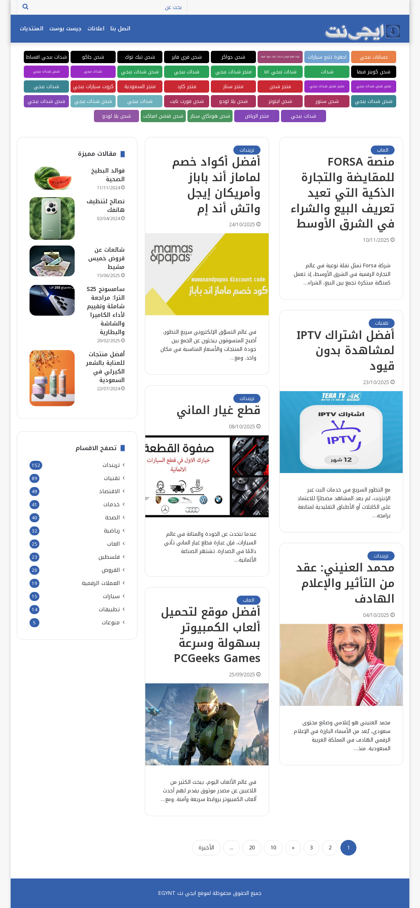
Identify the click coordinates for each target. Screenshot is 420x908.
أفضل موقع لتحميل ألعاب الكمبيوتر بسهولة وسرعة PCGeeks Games (210, 635)
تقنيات (381, 323)
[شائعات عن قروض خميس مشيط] (52, 261)
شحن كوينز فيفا (373, 71)
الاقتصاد (109, 491)
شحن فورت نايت (187, 101)
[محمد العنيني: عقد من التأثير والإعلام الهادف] (341, 665)
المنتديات (31, 28)
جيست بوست (65, 28)
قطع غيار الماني (218, 410)
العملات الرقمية (101, 583)
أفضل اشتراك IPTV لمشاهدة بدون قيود (346, 351)
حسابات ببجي (374, 56)
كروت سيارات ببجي (93, 86)
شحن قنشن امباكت (163, 116)
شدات (327, 71)
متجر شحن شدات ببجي (373, 86)
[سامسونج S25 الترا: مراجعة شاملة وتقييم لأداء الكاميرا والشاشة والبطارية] (52, 300)
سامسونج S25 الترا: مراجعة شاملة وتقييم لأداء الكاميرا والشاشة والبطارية (106, 311)
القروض (111, 570)
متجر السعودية (140, 86)
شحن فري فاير (187, 56)
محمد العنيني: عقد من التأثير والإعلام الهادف (345, 583)
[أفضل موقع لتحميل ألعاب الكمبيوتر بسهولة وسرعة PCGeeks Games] (207, 724)
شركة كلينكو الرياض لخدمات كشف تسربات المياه (280, 57)
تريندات (247, 150)
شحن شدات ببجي (140, 71)
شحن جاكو (93, 56)
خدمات (111, 504)
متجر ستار (233, 86)
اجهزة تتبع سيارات (327, 56)
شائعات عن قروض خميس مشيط (106, 258)
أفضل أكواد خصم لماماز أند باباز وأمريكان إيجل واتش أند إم (216, 185)
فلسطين (109, 557)
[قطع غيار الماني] (207, 476)
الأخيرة (206, 847)
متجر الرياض (257, 116)
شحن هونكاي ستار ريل (210, 117)
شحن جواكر (233, 56)
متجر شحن (280, 86)
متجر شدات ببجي (233, 71)
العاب (382, 150)
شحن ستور (327, 101)
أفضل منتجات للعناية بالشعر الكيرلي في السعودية (105, 367)
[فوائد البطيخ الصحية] (52, 178)
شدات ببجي (186, 71)
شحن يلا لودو (233, 101)
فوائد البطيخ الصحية (108, 175)
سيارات (111, 596)
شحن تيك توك (140, 56)
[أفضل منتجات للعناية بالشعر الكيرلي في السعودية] (52, 378)
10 (273, 847)
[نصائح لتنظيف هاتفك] (52, 218)
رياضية (112, 530)
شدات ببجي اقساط (46, 56)
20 (252, 847)
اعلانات (96, 28)
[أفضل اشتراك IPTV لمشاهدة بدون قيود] (341, 432)
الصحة (112, 517)
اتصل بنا (120, 28)
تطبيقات (109, 609)
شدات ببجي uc (280, 71)
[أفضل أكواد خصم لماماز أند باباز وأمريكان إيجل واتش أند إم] (207, 274)
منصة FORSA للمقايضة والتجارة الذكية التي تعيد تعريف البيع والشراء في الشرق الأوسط (342, 192)
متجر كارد (186, 86)
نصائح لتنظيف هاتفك (106, 206)
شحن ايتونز (280, 101)
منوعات (111, 622)
